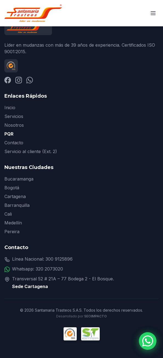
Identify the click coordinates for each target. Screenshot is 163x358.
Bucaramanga (18, 179)
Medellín (13, 222)
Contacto (13, 142)
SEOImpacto (95, 316)
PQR (8, 134)
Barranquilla (17, 205)
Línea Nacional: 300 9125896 (42, 259)
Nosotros (14, 125)
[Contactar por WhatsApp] (147, 341)
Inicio (9, 107)
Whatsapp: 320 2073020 (37, 269)
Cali (8, 214)
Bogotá (11, 187)
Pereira (11, 231)
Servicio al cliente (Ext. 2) (30, 151)
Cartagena (15, 196)
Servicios (13, 116)
